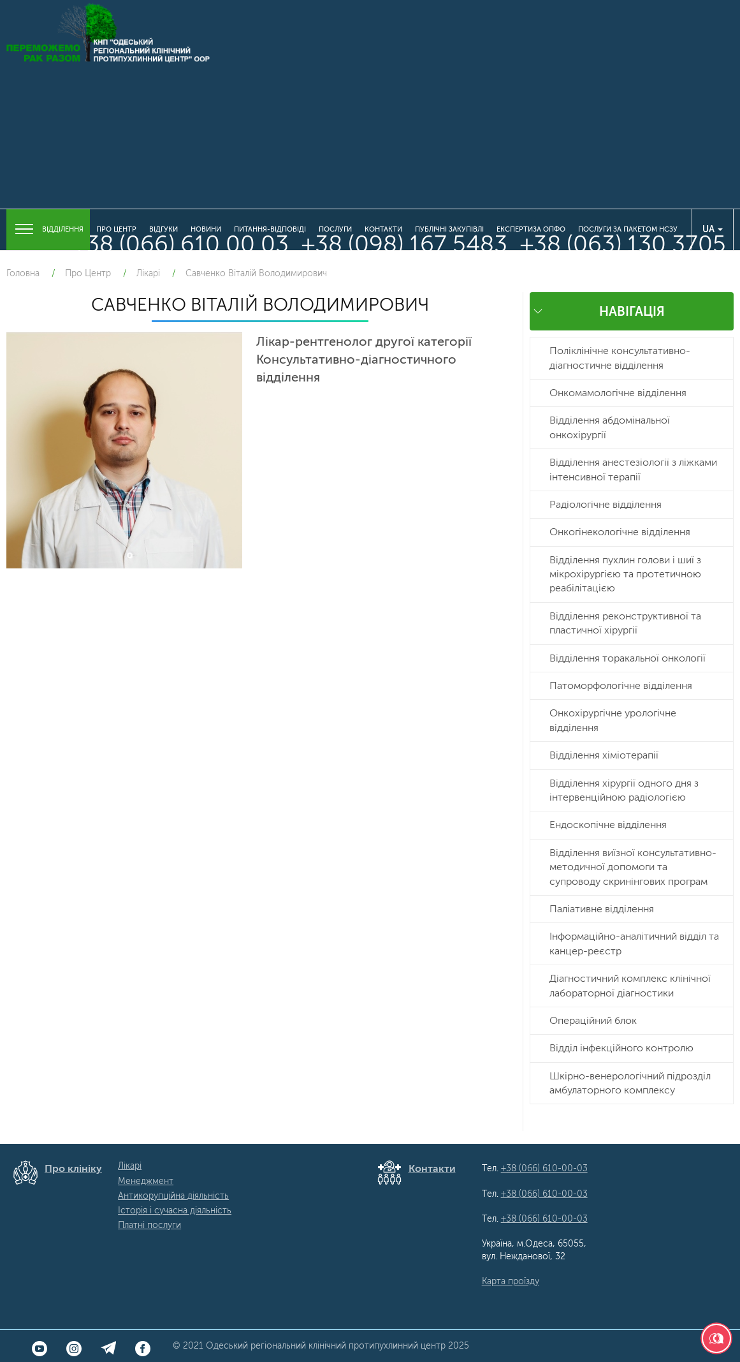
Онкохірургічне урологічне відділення (612, 720)
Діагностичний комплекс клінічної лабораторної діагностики (630, 985)
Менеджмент (145, 1181)
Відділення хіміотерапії (603, 755)
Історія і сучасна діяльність (174, 1210)
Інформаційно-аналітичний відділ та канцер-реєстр (634, 943)
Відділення (48, 229)
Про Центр (116, 229)
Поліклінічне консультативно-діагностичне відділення (619, 357)
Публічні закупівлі (449, 229)
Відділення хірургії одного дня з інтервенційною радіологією (624, 790)
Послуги (335, 229)
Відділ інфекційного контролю (621, 1048)
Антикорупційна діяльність (173, 1195)
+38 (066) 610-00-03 (544, 1168)
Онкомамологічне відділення (617, 393)
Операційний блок (593, 1020)
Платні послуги (149, 1225)
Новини (206, 229)
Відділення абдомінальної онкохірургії (609, 427)
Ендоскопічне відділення (608, 824)
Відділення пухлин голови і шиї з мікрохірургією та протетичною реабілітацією (625, 574)
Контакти (383, 229)
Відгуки (163, 229)
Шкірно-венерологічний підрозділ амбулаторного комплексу (630, 1083)
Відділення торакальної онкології (627, 658)
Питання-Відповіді (270, 229)
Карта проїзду (510, 1281)
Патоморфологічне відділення (620, 685)
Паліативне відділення (601, 909)
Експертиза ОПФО (531, 229)
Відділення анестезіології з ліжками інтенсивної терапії (633, 469)
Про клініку (73, 1168)
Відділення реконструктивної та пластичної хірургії (625, 623)
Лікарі (129, 1165)
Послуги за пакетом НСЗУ (628, 229)
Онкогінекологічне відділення (619, 532)
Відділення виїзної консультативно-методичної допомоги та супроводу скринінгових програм (632, 867)
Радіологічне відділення (605, 504)
